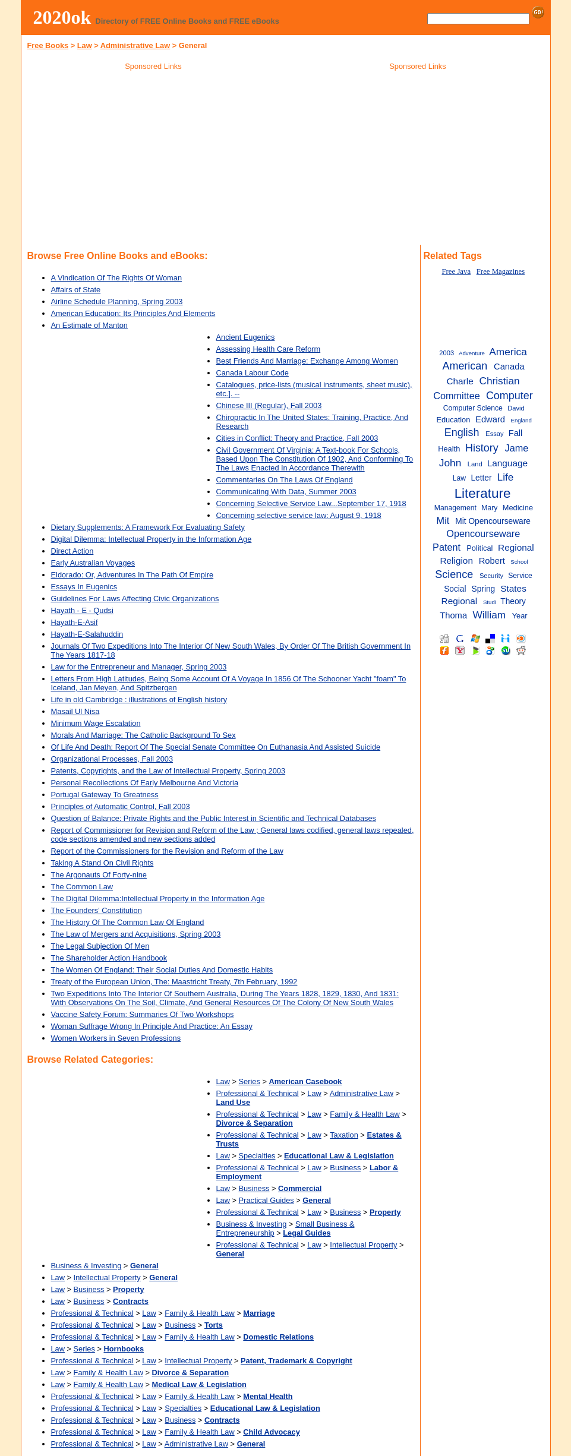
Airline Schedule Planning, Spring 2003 (117, 301)
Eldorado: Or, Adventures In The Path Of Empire (132, 574)
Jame (517, 448)
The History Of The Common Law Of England (127, 922)
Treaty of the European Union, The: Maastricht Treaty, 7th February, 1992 (174, 981)
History (482, 448)
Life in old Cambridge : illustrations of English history (139, 699)
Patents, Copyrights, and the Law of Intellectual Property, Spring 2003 (168, 770)
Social (455, 589)
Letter (481, 477)
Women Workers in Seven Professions (116, 1038)
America (507, 352)
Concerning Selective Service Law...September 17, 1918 (311, 503)
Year (520, 615)
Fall (516, 433)
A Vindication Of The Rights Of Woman (116, 277)
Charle (459, 381)
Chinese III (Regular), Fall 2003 (269, 405)
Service (520, 575)
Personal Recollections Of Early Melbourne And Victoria (145, 782)
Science (454, 574)
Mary (489, 508)
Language (507, 463)
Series (249, 1081)
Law (84, 45)
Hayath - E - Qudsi (82, 610)
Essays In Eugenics (84, 586)
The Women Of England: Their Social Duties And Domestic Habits (162, 969)
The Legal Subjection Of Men (100, 946)
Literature (483, 493)
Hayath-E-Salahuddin (87, 634)
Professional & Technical (257, 1093)
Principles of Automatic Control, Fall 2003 (120, 806)
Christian (499, 381)
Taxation (344, 1134)
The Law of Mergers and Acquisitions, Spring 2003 (136, 934)
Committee (456, 395)
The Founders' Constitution (96, 910)
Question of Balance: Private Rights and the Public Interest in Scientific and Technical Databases (214, 818)
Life (505, 477)
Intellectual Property (363, 1244)
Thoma (453, 615)
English (461, 432)
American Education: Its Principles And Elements (133, 313)
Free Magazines (501, 271)
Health (449, 448)
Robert (492, 561)
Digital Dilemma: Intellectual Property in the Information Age (151, 539)
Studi (489, 602)
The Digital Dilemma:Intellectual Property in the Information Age (158, 898)
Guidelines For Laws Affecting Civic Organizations (135, 598)
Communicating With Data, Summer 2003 (286, 491)
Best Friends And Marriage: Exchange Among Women (307, 360)
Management (455, 508)
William (489, 615)
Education (453, 419)
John (450, 463)
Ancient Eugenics (245, 337)
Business (345, 1167)
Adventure (472, 353)
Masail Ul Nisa (75, 711)
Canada (509, 366)
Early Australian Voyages (93, 562)
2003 (446, 352)
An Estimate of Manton (89, 325)
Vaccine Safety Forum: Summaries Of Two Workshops (142, 1014)
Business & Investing (251, 1224)
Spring (484, 589)
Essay (494, 433)
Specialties (257, 1155)
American (464, 366)
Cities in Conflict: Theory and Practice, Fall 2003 (297, 438)
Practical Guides (266, 1200)
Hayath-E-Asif (74, 622)
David (515, 408)
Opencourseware (483, 533)
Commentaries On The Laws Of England (284, 479)
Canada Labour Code (252, 372)
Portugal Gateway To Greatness (105, 794)
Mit (443, 520)
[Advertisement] (153, 160)
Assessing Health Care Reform (268, 349)
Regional (516, 547)
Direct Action (72, 551)
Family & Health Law (364, 1114)
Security (491, 575)
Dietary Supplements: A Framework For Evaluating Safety (148, 527)
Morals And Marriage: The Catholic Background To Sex (143, 735)
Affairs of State (76, 289)
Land (475, 464)
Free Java (456, 271)
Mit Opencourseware (493, 521)
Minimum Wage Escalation (96, 723)
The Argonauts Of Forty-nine (99, 874)
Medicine (518, 507)
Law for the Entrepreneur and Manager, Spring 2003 (139, 666)
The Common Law (82, 886)
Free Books (48, 45)
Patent (446, 547)
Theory (513, 601)
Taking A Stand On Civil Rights (102, 862)
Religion (456, 560)
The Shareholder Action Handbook (109, 957)
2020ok (62, 17)
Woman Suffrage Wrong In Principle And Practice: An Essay (152, 1026)
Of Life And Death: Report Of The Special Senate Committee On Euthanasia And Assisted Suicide (216, 747)
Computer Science (473, 408)
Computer (509, 396)
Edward (490, 419)
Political (479, 548)
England (520, 420)
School (519, 561)
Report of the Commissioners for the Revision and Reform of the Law (167, 851)
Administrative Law (135, 45)
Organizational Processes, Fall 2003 (112, 758)
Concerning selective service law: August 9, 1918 (298, 515)
